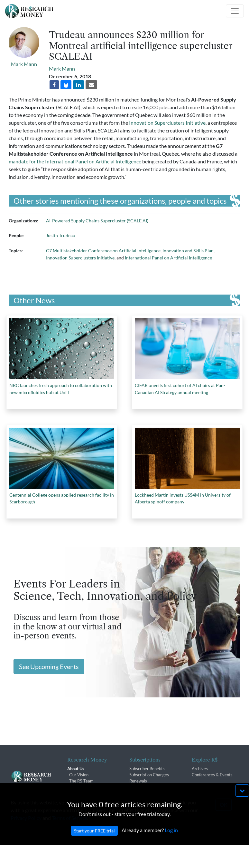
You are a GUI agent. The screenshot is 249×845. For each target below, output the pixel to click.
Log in (171, 839)
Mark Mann (24, 64)
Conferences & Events (212, 774)
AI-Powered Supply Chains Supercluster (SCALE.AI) (97, 220)
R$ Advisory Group (86, 787)
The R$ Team (81, 780)
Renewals (138, 780)
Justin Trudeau (60, 235)
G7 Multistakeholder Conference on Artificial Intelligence (103, 250)
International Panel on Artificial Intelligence (168, 257)
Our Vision (78, 774)
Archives (200, 768)
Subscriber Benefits (147, 768)
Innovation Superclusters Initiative (167, 123)
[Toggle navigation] (235, 11)
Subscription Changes (149, 774)
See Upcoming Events (49, 666)
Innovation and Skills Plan (188, 250)
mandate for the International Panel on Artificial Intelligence (75, 161)
